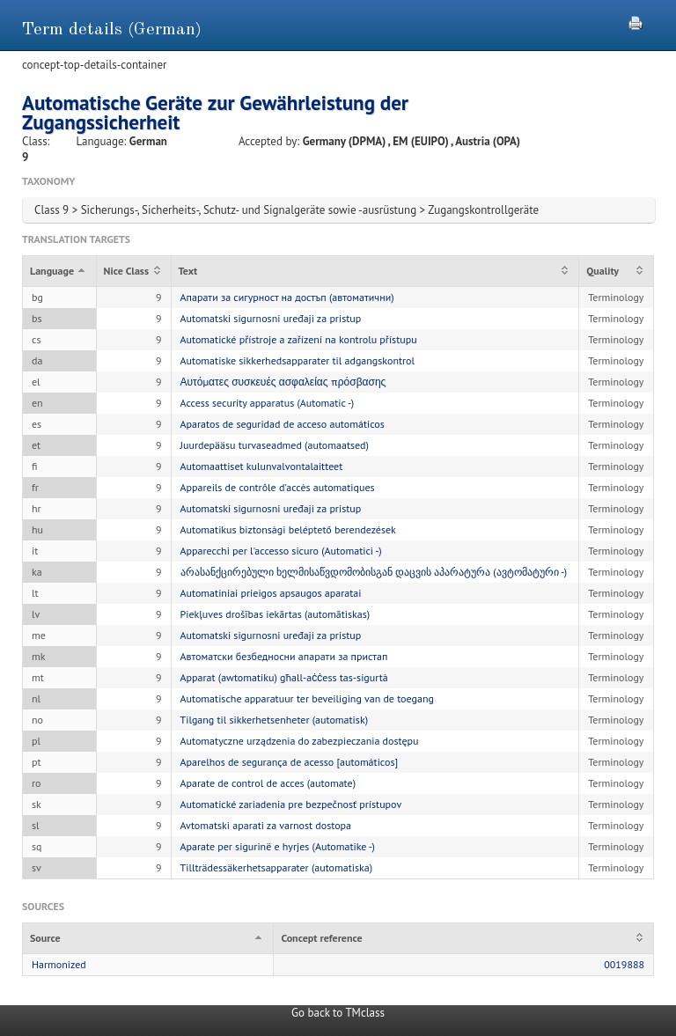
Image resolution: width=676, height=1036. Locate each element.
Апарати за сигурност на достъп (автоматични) (287, 297)
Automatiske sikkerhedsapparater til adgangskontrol (297, 360)
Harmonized (59, 964)
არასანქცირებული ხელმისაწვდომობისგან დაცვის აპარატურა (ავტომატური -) (374, 571)
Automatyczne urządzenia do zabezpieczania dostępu (299, 740)
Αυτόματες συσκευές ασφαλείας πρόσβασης (283, 381)
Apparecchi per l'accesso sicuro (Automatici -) (281, 550)
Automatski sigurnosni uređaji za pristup (271, 318)
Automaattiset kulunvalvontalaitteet (261, 466)
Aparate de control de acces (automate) (268, 783)
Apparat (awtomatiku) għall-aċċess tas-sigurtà (284, 677)
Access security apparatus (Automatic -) (267, 402)
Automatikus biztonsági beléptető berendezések (288, 529)
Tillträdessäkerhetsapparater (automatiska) (276, 867)
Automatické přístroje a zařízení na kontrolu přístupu (298, 339)
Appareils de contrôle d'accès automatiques (277, 487)
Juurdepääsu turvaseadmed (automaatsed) (274, 445)
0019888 (624, 964)
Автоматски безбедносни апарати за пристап (284, 656)
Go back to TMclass (338, 1012)
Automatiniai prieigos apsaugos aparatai (271, 592)
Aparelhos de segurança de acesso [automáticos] (289, 761)
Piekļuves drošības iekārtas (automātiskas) (275, 614)
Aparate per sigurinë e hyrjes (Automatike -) (277, 846)
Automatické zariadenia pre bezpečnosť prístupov (291, 804)
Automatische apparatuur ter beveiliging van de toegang (307, 698)
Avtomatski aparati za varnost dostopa (266, 825)
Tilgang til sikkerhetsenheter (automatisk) (274, 719)
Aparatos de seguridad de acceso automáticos (282, 423)
